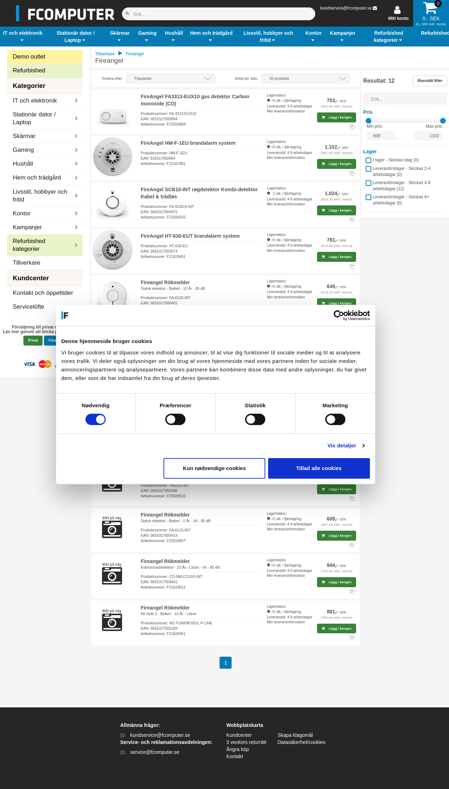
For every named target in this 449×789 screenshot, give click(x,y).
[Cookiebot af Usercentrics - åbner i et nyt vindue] (348, 315)
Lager (370, 151)
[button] (22, 36)
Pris (367, 112)
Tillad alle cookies (327, 468)
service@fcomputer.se (154, 752)
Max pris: (434, 126)
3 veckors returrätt (246, 742)
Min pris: (375, 126)
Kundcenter (239, 735)
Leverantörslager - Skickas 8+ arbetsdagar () (401, 199)
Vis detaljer (351, 445)
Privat (33, 340)
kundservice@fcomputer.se (346, 8)
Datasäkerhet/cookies (302, 742)
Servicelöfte (28, 306)
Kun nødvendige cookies (223, 468)
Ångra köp (237, 749)
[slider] (368, 120)
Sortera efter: (112, 79)
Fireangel (135, 53)
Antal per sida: (246, 79)
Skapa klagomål (295, 735)
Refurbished (29, 70)
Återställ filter (430, 80)
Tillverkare (26, 262)
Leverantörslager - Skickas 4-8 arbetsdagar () (402, 185)
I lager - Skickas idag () (395, 160)
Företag (55, 340)
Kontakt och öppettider (43, 292)
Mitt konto (398, 18)
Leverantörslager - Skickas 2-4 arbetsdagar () (402, 171)
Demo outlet (29, 56)
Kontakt (234, 756)
